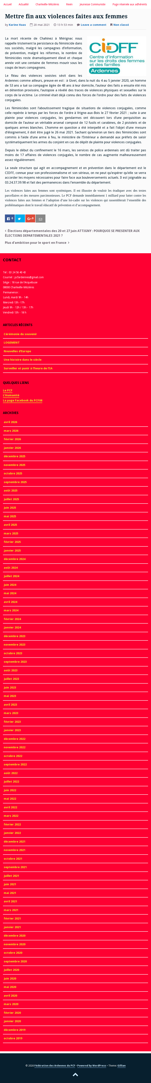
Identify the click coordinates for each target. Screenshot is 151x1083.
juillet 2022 (11, 781)
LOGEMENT (12, 342)
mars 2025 (11, 533)
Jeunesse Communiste (92, 4)
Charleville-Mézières (47, 4)
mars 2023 (11, 713)
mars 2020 (11, 1004)
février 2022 (12, 824)
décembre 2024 (14, 559)
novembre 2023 (14, 644)
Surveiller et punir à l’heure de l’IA (28, 368)
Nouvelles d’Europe (17, 351)
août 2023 (10, 670)
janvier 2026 (12, 448)
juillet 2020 (11, 970)
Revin (69, 4)
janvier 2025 (12, 550)
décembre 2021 (14, 841)
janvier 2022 (12, 833)
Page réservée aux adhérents (129, 4)
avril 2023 (10, 704)
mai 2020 (10, 987)
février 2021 (12, 918)
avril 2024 (10, 602)
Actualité (24, 4)
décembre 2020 (14, 935)
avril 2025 (10, 525)
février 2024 (12, 619)
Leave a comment (93, 25)
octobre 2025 (13, 473)
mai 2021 (10, 893)
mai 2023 (10, 696)
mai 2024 (10, 593)
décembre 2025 (14, 456)
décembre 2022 (14, 739)
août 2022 (10, 773)
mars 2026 (11, 430)
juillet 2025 (11, 499)
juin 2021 (10, 884)
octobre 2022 (13, 756)
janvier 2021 (12, 927)
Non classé (121, 25)
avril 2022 (10, 807)
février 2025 (12, 542)
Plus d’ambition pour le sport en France (35, 243)
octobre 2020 (13, 953)
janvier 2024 (12, 627)
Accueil (8, 4)
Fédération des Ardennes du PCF (54, 1065)
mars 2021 (11, 910)
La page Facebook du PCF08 (22, 400)
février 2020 (12, 1013)
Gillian (121, 1065)
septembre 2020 (15, 961)
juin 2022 (10, 790)
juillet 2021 (11, 876)
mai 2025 (10, 516)
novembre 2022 (14, 747)
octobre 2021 (13, 858)
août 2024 (10, 567)
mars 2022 (11, 816)
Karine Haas (17, 25)
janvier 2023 (12, 730)
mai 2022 (10, 798)
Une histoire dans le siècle (22, 359)
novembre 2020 (14, 944)
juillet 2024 (11, 576)
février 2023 (12, 722)
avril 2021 (10, 901)
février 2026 (12, 439)
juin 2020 (10, 978)
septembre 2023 (15, 661)
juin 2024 (10, 585)
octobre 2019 (13, 1038)
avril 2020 (10, 995)
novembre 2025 (14, 465)
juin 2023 (10, 687)
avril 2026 (10, 422)
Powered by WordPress (91, 1065)
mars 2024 (11, 610)
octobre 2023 (13, 653)
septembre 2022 (15, 764)
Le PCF (7, 390)
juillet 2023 (11, 679)
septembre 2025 (15, 482)
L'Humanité (11, 395)
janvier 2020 (12, 1021)
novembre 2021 (14, 850)
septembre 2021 (15, 867)
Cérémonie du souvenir (20, 334)
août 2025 (10, 490)
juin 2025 (10, 507)
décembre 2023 (14, 636)
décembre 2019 (14, 1030)
